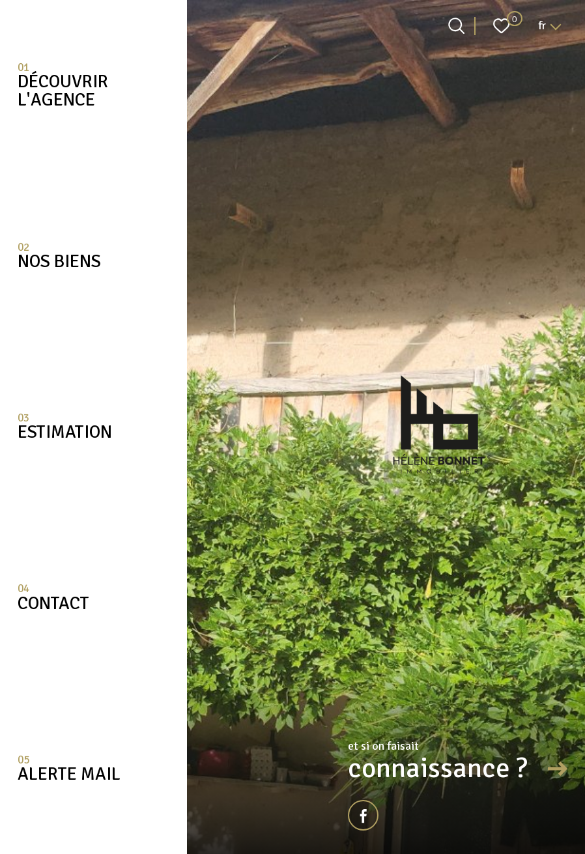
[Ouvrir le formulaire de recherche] (456, 26)
